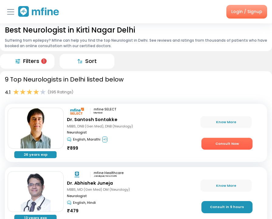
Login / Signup (246, 12)
